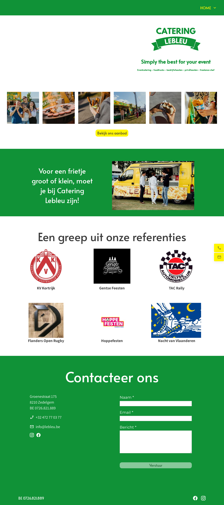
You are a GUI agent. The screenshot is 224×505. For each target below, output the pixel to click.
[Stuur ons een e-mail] (219, 257)
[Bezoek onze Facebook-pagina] (38, 435)
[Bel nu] (219, 248)
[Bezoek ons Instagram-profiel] (32, 435)
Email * (126, 412)
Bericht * (128, 427)
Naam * (127, 397)
